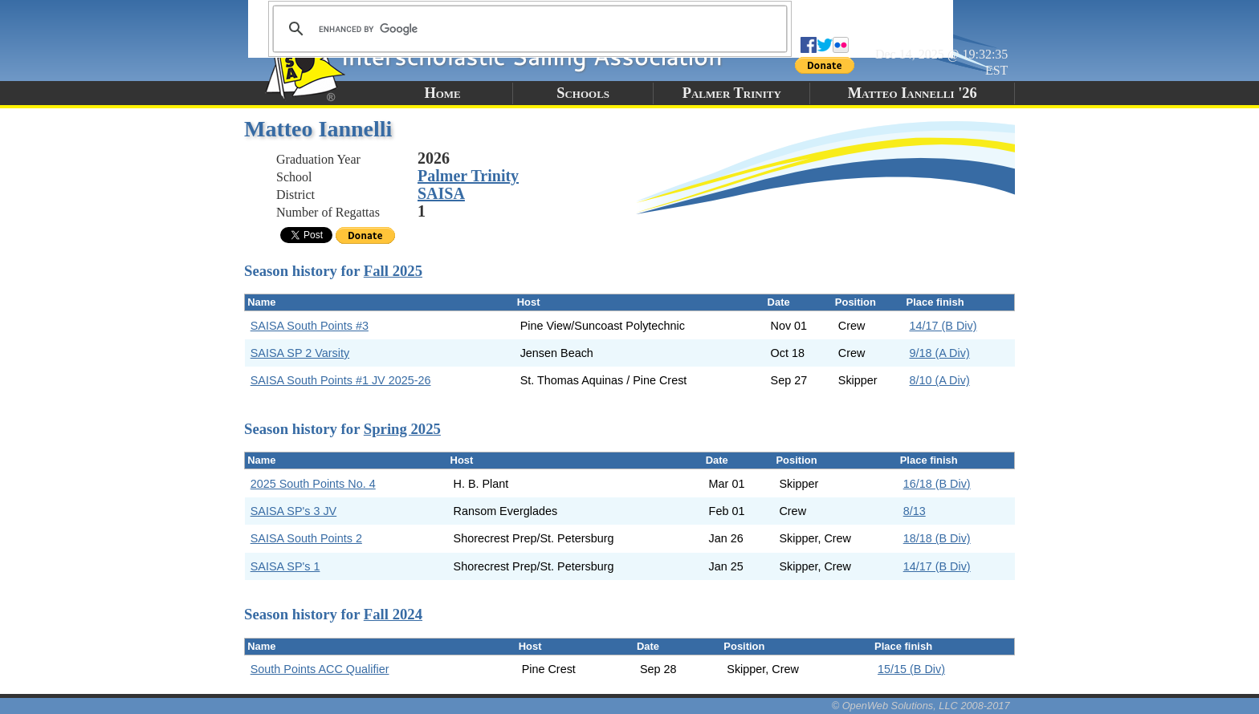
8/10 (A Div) (940, 380)
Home (442, 93)
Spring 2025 (402, 428)
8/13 (914, 511)
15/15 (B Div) (911, 669)
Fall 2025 (393, 270)
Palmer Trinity (731, 93)
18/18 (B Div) (937, 538)
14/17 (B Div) (943, 325)
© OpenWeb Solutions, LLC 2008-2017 (921, 706)
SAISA (441, 193)
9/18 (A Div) (940, 353)
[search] (527, 29)
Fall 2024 (393, 614)
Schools (582, 93)
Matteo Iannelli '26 (912, 93)
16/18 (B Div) (937, 483)
